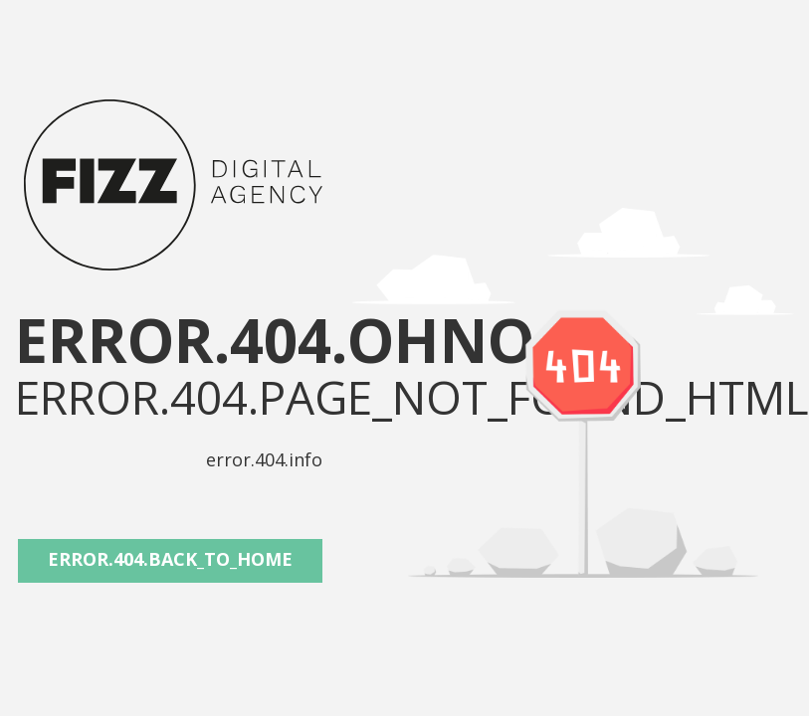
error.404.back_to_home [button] (170, 559)
